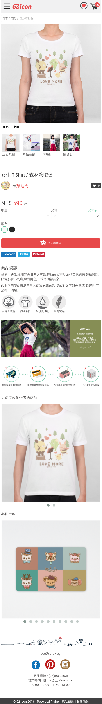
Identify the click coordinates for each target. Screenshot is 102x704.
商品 (13, 18)
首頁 (5, 18)
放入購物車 (50, 243)
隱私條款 (68, 701)
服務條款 (82, 701)
